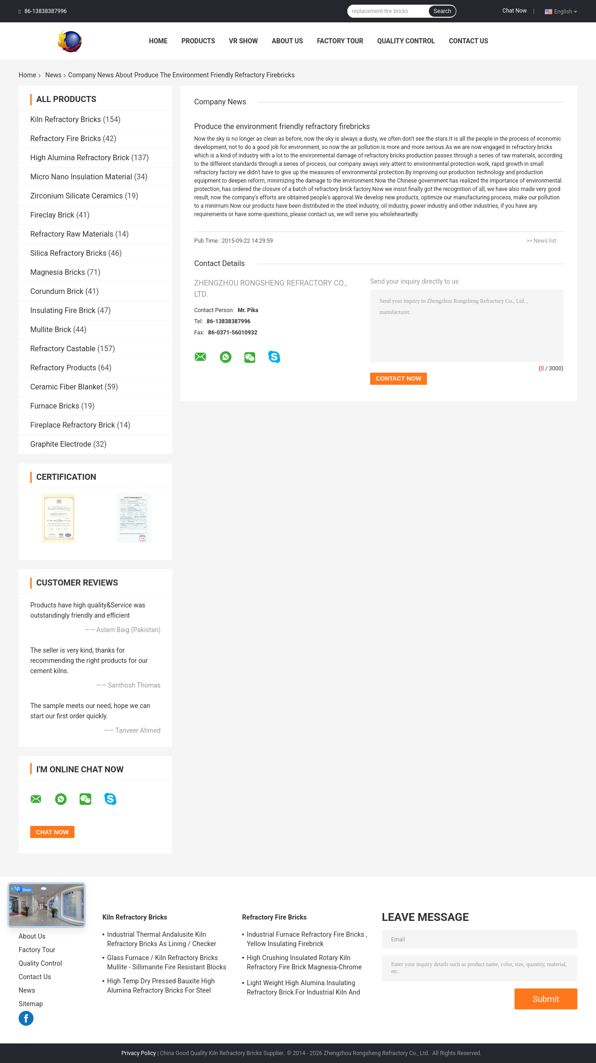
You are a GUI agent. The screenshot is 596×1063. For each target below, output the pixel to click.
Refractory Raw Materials (72, 234)
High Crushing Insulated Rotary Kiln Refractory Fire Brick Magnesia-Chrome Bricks (304, 964)
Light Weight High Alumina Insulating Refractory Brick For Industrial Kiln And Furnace (303, 989)
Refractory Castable (62, 348)
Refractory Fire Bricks (65, 138)
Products (198, 41)
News (53, 75)
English (565, 11)
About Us (287, 41)
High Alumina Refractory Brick (79, 157)
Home (158, 41)
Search (442, 11)
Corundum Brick (56, 291)
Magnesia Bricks (57, 272)
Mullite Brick (50, 329)
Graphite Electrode (60, 444)
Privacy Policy (139, 1053)
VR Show (243, 41)
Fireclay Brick (52, 215)
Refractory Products (63, 367)
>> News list (541, 241)
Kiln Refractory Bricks (65, 119)
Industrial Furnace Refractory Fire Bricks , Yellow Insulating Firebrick (307, 939)
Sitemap (31, 1004)
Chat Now (514, 10)
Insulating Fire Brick (62, 310)
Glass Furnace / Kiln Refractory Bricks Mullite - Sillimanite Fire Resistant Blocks (166, 962)
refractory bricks (385, 155)
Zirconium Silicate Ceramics (76, 195)
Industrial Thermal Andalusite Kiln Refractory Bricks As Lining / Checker (161, 939)
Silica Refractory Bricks (68, 253)
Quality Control (406, 41)
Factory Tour (340, 41)
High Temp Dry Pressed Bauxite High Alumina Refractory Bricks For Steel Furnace (161, 987)
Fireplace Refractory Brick (72, 425)
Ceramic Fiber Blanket (66, 386)
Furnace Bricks (54, 406)
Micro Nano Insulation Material (81, 176)
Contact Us (468, 41)
